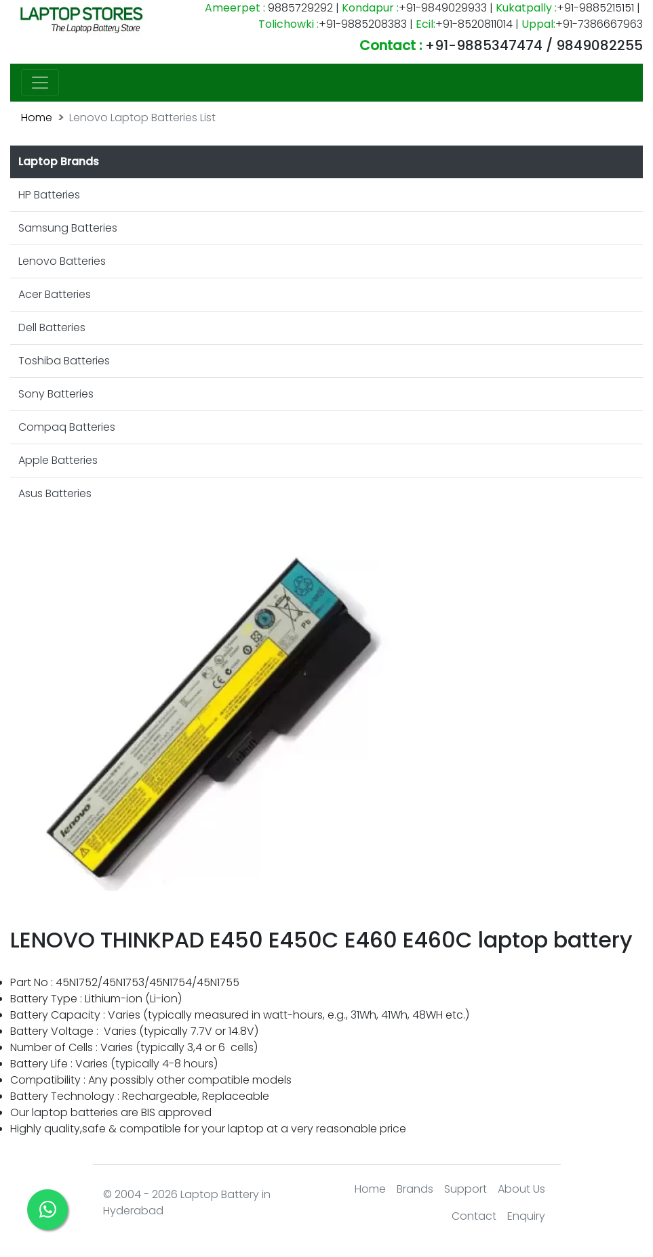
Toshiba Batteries (64, 360)
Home (36, 117)
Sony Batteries (56, 394)
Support (465, 1189)
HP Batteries (49, 195)
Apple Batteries (58, 460)
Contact (474, 1216)
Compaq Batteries (66, 427)
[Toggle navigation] (40, 82)
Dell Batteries (51, 327)
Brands (415, 1189)
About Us (521, 1189)
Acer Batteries (54, 294)
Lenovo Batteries (62, 261)
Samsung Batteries (67, 228)
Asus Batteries (55, 493)
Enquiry (526, 1216)
